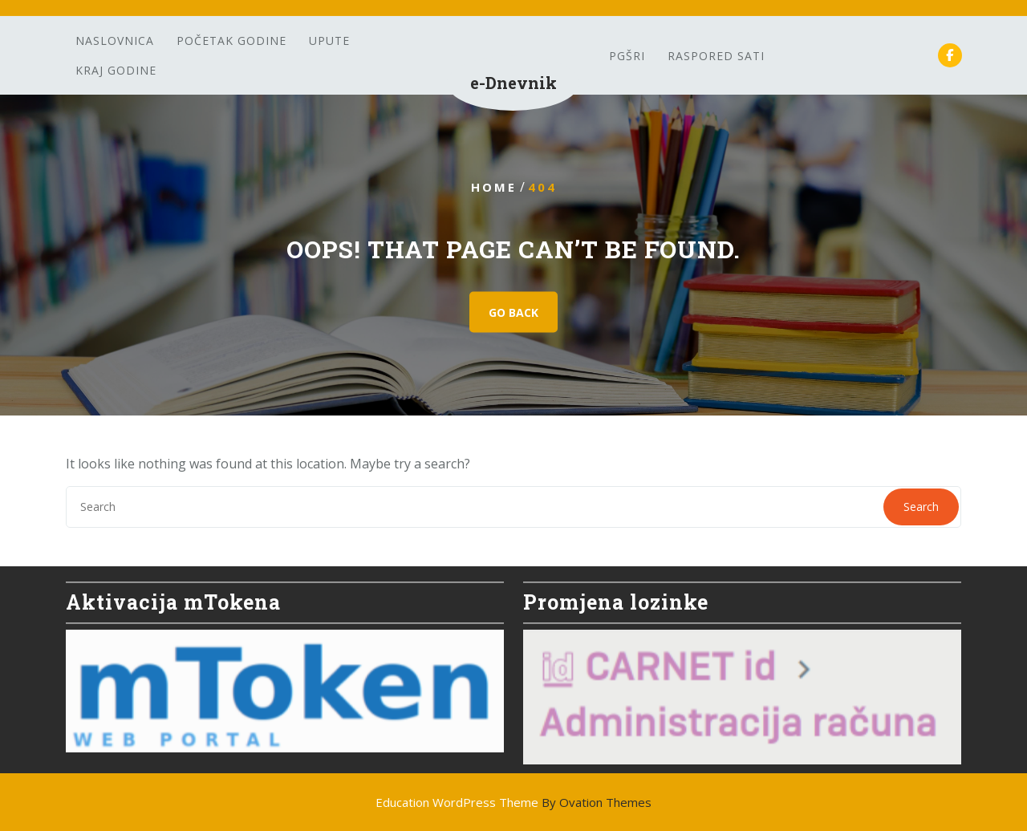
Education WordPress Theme (513, 802)
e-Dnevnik (513, 82)
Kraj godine (115, 70)
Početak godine (231, 40)
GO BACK (513, 312)
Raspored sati (716, 55)
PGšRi (627, 55)
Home (494, 187)
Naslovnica (114, 40)
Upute (329, 40)
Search (921, 506)
